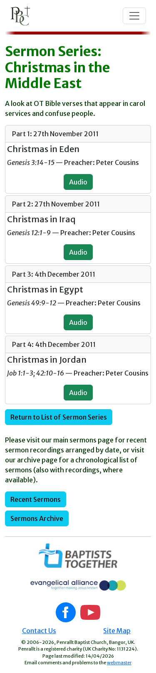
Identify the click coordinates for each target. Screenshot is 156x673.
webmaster (119, 663)
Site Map (117, 630)
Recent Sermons (35, 499)
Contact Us (39, 630)
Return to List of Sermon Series (58, 417)
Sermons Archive (36, 518)
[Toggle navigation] (134, 15)
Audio (78, 182)
